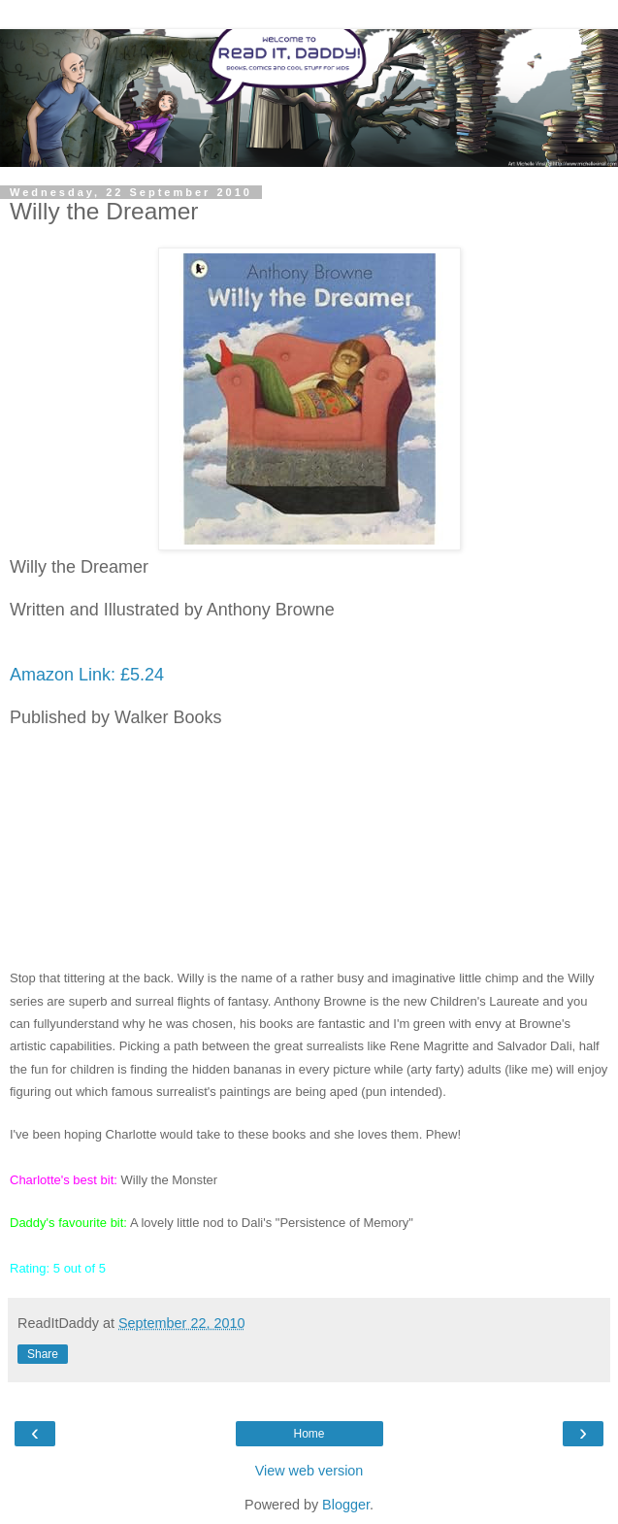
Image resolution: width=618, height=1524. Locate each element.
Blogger (346, 1504)
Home (308, 1434)
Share (42, 1354)
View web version (309, 1470)
